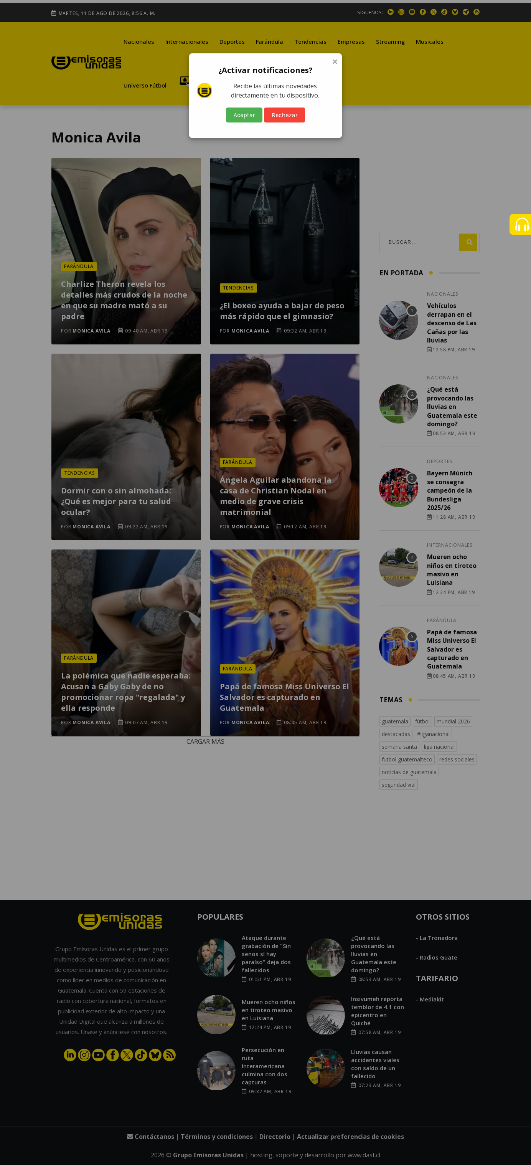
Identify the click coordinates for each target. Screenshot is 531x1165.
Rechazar (284, 115)
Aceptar (244, 115)
